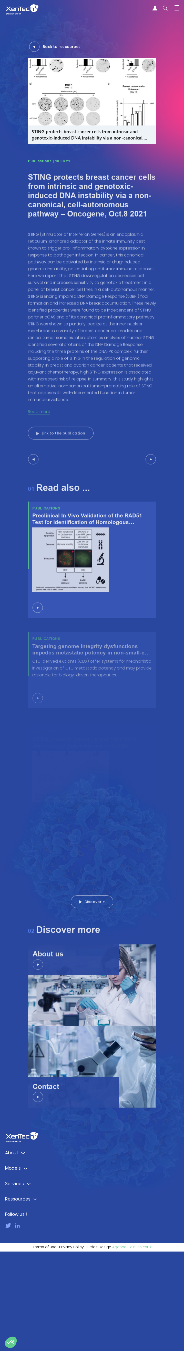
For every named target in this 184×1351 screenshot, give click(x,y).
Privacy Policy (71, 1346)
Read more (39, 445)
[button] (11, 1342)
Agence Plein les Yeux (131, 1346)
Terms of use (44, 1346)
